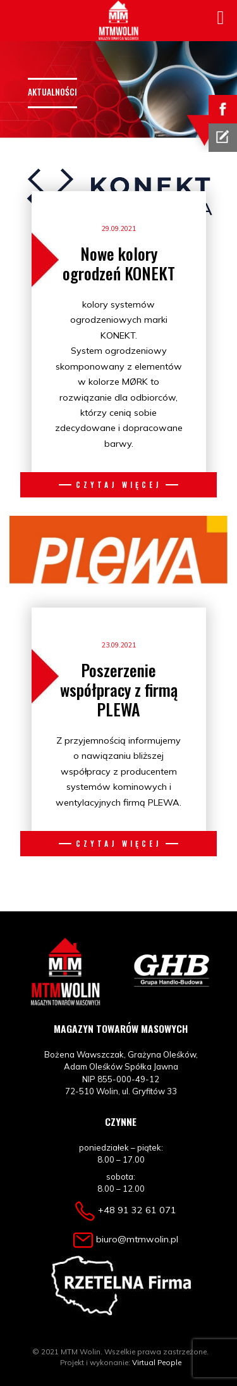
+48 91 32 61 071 (137, 1210)
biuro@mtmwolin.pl (137, 1239)
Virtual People (156, 1362)
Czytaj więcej (118, 484)
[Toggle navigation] (101, 59)
